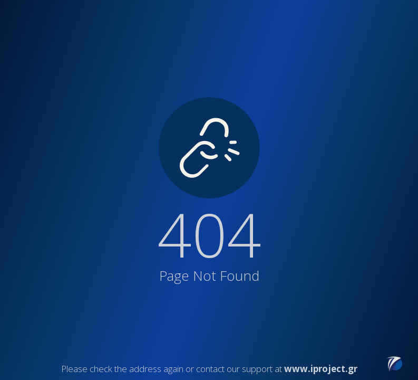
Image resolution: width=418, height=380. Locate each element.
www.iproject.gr (320, 369)
